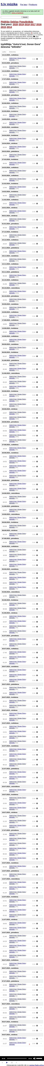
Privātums (33, 5)
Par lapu (23, 5)
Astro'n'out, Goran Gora (17, 58)
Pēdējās (5, 21)
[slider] (17, 1058)
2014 (9, 27)
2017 (33, 24)
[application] (22, 1058)
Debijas (14, 21)
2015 (3, 27)
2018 (27, 24)
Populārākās (26, 21)
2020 (15, 24)
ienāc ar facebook (17, 13)
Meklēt (25, 17)
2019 (21, 24)
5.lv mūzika (9, 4)
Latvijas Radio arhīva (36, 1065)
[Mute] (34, 1058)
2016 (39, 24)
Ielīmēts (12, 60)
